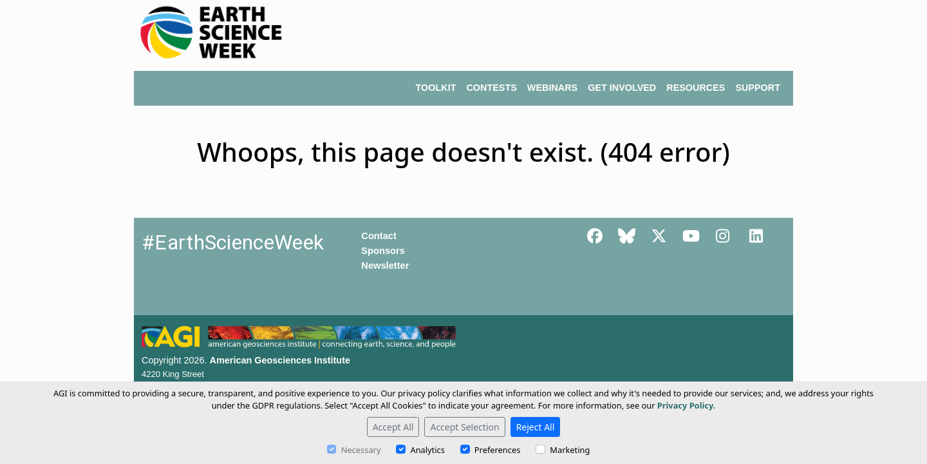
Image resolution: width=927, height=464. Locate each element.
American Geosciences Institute (280, 360)
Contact (379, 236)
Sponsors (383, 251)
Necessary (361, 450)
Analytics (427, 450)
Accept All (393, 427)
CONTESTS (491, 87)
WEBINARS (552, 87)
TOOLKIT (436, 87)
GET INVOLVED (622, 87)
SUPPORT (757, 87)
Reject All (535, 427)
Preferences (497, 450)
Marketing (570, 450)
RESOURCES (695, 87)
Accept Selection (464, 427)
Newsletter (385, 265)
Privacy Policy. (686, 405)
